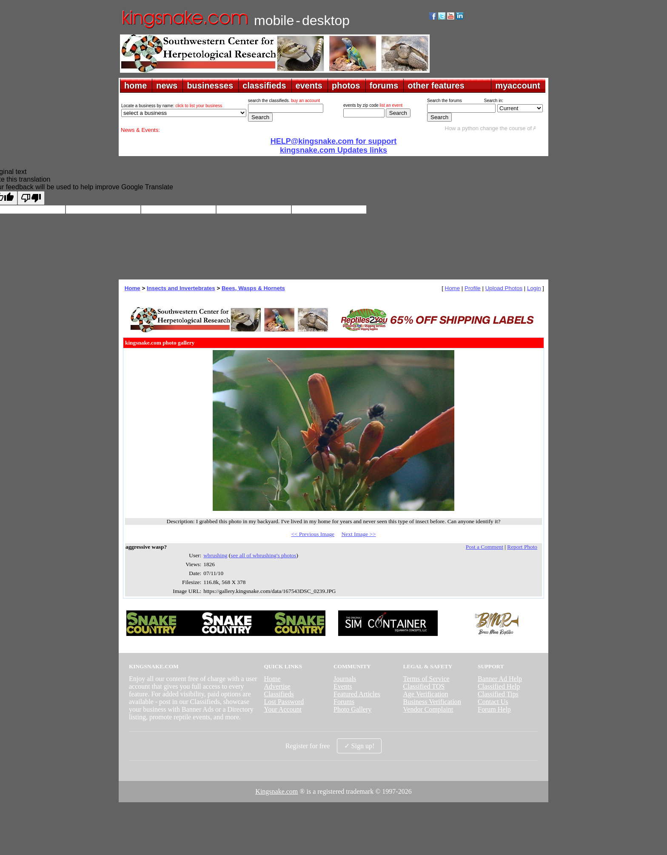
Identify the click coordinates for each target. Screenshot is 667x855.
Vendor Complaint (428, 709)
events (309, 85)
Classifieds (279, 694)
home (135, 85)
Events (343, 686)
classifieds (264, 85)
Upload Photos (503, 288)
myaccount (517, 85)
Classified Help (499, 686)
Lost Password (284, 701)
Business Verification (432, 701)
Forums (344, 701)
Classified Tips (498, 694)
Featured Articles (357, 694)
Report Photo (522, 547)
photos (346, 85)
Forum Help (494, 709)
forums (384, 85)
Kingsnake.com (276, 791)
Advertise (277, 686)
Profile (473, 288)
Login (534, 288)
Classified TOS (424, 686)
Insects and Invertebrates (181, 288)
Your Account (283, 709)
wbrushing (215, 555)
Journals (345, 678)
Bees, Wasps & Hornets (253, 288)
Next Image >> (359, 534)
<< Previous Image (312, 534)
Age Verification (425, 694)
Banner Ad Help (500, 678)
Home (132, 288)
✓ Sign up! (359, 746)
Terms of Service (426, 678)
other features (436, 85)
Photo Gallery (352, 709)
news (166, 85)
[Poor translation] (31, 198)
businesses (210, 85)
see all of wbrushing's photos (263, 555)
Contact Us (493, 701)
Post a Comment (484, 547)
